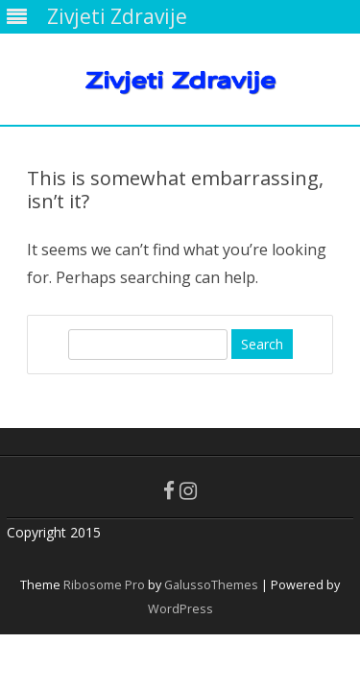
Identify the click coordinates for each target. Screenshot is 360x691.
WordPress (180, 609)
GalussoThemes (211, 585)
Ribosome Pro (104, 585)
